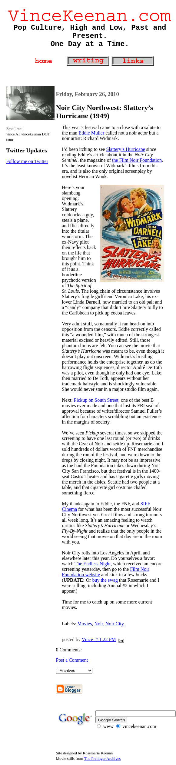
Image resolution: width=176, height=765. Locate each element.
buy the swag (105, 580)
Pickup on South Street (96, 400)
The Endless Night (93, 563)
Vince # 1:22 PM (99, 639)
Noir (98, 623)
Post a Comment (72, 660)
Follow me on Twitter (27, 161)
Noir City (114, 623)
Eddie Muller (91, 132)
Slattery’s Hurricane (125, 149)
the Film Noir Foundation (137, 160)
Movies (84, 623)
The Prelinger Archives (102, 758)
